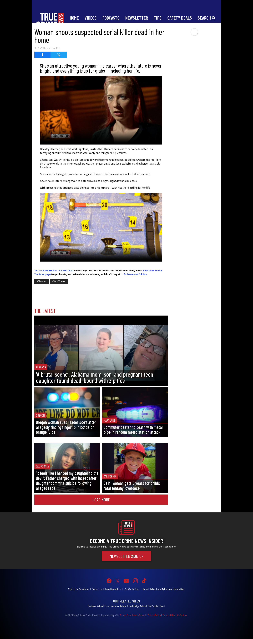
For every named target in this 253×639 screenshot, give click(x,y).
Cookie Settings (132, 589)
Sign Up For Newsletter (78, 589)
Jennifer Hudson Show (121, 606)
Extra (107, 606)
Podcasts (110, 18)
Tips (158, 18)
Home (74, 18)
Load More (101, 499)
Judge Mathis (139, 606)
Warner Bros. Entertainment (133, 615)
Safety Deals (179, 18)
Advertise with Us (113, 589)
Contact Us (97, 589)
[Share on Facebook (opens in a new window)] (42, 55)
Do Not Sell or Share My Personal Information (163, 589)
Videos (90, 18)
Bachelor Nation (95, 606)
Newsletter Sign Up (126, 556)
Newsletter (136, 18)
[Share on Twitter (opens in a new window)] (59, 55)
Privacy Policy (154, 615)
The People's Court (156, 606)
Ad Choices (182, 615)
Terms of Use (168, 615)
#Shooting (42, 281)
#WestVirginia (58, 281)
